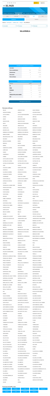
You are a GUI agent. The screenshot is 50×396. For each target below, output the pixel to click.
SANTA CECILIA (6, 302)
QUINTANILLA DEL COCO (37, 276)
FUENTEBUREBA (6, 189)
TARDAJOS (20, 320)
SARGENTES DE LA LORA (37, 311)
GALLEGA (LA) (35, 194)
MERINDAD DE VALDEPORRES (38, 231)
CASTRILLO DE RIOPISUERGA (8, 163)
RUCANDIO (35, 293)
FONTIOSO (20, 183)
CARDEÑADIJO (5, 154)
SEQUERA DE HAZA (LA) (37, 313)
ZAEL (19, 379)
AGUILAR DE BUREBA (7, 112)
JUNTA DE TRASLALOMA (37, 216)
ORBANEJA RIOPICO (21, 247)
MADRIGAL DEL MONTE (37, 220)
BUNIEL (34, 143)
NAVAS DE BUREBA (6, 242)
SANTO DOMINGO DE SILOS (8, 311)
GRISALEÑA (20, 196)
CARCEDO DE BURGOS (37, 152)
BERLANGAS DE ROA (36, 138)
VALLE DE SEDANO (36, 340)
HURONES (34, 209)
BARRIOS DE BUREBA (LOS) (23, 134)
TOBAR (34, 322)
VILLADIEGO (5, 351)
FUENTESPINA (5, 194)
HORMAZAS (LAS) (36, 203)
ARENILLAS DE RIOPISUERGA (23, 123)
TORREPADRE (20, 326)
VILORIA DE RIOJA (21, 377)
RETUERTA (35, 284)
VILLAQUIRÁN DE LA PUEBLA (8, 368)
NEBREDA (19, 242)
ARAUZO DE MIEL (6, 121)
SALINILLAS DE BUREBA (7, 298)
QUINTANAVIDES (36, 273)
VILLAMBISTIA (20, 362)
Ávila (7, 388)
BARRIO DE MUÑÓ (6, 134)
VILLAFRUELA (35, 353)
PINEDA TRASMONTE (7, 262)
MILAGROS (20, 234)
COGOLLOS (35, 172)
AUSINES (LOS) (5, 127)
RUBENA (4, 293)
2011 (43, 16)
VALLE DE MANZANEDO (22, 337)
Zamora (34, 391)
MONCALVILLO (20, 238)
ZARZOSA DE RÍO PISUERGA (38, 379)
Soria (16, 391)
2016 (25, 16)
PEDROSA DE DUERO (22, 256)
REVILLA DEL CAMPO (7, 287)
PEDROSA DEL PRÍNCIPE (7, 258)
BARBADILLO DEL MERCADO (23, 132)
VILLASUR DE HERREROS (37, 371)
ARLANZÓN (5, 125)
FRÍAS (34, 187)
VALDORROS (5, 335)
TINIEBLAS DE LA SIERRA (22, 322)
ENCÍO (34, 178)
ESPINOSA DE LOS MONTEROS (38, 180)
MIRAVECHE (5, 236)
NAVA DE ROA (35, 240)
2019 (7, 16)
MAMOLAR (20, 225)
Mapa (24, 13)
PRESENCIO (20, 267)
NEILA (34, 242)
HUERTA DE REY (6, 209)
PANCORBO (20, 253)
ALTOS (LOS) (20, 116)
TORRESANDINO (36, 326)
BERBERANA (20, 138)
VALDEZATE (35, 333)
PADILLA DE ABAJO (36, 247)
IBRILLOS (19, 211)
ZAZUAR (4, 382)
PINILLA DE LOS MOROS (37, 262)
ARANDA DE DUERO (21, 119)
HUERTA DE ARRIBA (36, 207)
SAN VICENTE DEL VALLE (22, 311)
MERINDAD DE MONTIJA (37, 229)
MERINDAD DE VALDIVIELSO (8, 234)
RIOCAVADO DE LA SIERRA (37, 289)
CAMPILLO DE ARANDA (37, 147)
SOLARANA (5, 315)
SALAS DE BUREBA (6, 295)
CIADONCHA (5, 169)
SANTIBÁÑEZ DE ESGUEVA (23, 309)
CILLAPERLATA (20, 169)
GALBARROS (20, 194)
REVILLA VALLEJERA (36, 287)
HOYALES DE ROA (6, 207)
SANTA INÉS (20, 304)
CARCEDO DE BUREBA (22, 152)
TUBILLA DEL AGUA (6, 331)
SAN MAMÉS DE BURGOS (7, 300)
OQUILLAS (5, 247)
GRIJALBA (5, 196)
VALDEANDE (20, 333)
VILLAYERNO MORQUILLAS (8, 375)
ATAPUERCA (35, 125)
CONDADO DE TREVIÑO (7, 174)
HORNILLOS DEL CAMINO (7, 205)
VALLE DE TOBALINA (7, 342)
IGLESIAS (4, 214)
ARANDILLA (35, 119)
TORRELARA (5, 326)
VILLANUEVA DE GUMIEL (22, 366)
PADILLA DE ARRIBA (6, 249)
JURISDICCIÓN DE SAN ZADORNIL (39, 218)
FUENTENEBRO (35, 192)
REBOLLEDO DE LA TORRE (8, 282)
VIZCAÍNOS (5, 379)
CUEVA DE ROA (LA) (6, 178)
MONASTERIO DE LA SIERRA (38, 236)
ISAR (19, 214)
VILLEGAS (34, 375)
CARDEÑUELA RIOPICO (37, 154)
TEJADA (34, 320)
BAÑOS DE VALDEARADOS (23, 130)
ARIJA (34, 123)
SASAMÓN (20, 313)
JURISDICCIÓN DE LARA (22, 218)
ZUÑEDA (19, 382)
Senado (36, 19)
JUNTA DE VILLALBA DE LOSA (8, 218)
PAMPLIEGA (5, 253)
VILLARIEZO (5, 371)
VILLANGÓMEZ (20, 364)
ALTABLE (4, 116)
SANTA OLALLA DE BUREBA (8, 309)
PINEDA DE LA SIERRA (37, 260)
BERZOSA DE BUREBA (7, 141)
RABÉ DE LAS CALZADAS (37, 280)
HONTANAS (5, 200)
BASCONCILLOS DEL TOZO (8, 136)
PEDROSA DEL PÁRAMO (37, 256)
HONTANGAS (20, 200)
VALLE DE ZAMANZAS (22, 344)
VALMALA (34, 346)
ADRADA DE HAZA (21, 110)
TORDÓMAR (5, 324)
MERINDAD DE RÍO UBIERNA (8, 231)
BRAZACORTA (35, 141)
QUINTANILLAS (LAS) (22, 278)
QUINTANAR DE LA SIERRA (23, 273)
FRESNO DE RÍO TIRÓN (7, 187)
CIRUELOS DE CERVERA (22, 172)
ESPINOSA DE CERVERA (7, 180)
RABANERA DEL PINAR (7, 280)
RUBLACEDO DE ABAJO (22, 293)
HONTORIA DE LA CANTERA (38, 200)
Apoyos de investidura (40, 13)
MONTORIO (5, 240)
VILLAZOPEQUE (21, 375)
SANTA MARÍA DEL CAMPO (38, 304)
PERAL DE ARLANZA (6, 260)
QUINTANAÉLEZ (21, 271)
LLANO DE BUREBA (21, 220)
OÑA (33, 245)
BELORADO (5, 138)
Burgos (15, 388)
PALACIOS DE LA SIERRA (37, 249)
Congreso (13, 19)
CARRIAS (4, 156)
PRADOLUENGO (6, 267)
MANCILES (35, 225)
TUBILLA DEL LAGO (21, 331)
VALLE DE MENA (36, 337)
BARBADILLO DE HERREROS (8, 132)
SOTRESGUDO (20, 318)
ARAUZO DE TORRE (36, 121)
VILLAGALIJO (5, 355)
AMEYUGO (34, 116)
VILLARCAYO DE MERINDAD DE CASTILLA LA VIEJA (40, 368)
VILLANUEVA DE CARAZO (7, 366)
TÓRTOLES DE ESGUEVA (7, 329)
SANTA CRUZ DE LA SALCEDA (23, 302)
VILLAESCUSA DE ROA (22, 351)
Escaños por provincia (30, 13)
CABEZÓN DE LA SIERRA (7, 147)
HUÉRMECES (20, 207)
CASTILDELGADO (21, 158)
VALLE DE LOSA (6, 337)
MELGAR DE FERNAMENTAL (8, 229)
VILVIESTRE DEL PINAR (37, 377)
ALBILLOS (19, 112)
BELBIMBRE (35, 136)
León (25, 388)
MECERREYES (20, 227)
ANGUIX (4, 119)
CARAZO (4, 152)
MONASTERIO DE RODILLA (8, 238)
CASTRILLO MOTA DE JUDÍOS (23, 163)
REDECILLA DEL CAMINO (22, 282)
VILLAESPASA (5, 353)
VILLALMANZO (20, 360)
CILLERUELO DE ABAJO (37, 169)
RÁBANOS (20, 280)
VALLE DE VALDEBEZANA (22, 342)
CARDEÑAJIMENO (21, 154)
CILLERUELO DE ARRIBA (7, 172)
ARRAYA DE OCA (21, 125)
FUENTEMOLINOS (21, 192)
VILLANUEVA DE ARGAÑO (37, 364)
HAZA (34, 198)
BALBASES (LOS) (6, 130)
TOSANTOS (20, 329)
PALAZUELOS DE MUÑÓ (37, 251)
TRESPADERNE (35, 329)
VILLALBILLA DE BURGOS (22, 357)
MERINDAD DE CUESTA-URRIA (23, 229)
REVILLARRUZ (20, 287)
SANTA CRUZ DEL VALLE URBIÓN (39, 302)
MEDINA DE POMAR (36, 227)
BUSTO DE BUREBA (21, 145)
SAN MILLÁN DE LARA (37, 300)
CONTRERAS (20, 174)
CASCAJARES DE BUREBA (22, 156)
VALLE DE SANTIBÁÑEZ (22, 340)
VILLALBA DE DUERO (7, 357)
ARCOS (4, 123)
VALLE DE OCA (5, 340)
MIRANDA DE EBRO (36, 234)
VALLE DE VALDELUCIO (7, 344)
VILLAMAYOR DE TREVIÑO (8, 362)
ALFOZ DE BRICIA (6, 114)
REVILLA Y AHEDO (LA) (7, 289)
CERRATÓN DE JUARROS (37, 167)
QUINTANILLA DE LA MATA (23, 276)
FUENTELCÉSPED (36, 189)
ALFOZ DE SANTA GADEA (37, 114)
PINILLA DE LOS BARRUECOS (23, 262)
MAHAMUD (20, 222)
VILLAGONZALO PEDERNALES (23, 355)
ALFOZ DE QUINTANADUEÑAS (23, 114)
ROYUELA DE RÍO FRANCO (37, 291)
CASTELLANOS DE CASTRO (8, 158)
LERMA (4, 220)
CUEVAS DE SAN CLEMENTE (23, 178)
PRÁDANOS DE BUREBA (37, 264)
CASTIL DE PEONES (36, 158)
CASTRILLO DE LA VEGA (22, 161)
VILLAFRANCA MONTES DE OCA (24, 353)
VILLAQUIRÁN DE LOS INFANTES (24, 368)
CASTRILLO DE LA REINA (7, 161)
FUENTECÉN (20, 189)
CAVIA (4, 165)
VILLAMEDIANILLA (36, 362)
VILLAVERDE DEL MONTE (22, 373)
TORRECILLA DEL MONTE (22, 324)
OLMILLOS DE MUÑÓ (21, 245)
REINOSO (19, 284)
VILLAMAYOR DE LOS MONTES (38, 360)
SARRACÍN (5, 313)
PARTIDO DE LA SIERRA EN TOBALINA (10, 256)
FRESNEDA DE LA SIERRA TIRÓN (9, 185)
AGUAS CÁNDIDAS (36, 110)
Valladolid (25, 391)
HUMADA (19, 209)
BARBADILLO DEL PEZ (37, 132)
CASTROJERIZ (35, 163)
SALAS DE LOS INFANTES (22, 295)
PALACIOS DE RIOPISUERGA (8, 251)
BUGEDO (19, 143)
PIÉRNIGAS (20, 260)
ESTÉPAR (4, 183)
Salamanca (43, 388)
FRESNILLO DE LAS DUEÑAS (38, 185)
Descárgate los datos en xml (25, 101)
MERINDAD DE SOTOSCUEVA (23, 231)
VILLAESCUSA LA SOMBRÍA (38, 351)
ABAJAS (4, 110)
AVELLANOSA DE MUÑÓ (22, 127)
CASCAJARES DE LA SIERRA (38, 156)
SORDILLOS (20, 315)
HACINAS (19, 198)
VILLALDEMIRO (6, 360)
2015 (34, 16)
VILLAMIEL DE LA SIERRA (7, 364)
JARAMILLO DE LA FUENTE (8, 216)
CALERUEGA (20, 147)
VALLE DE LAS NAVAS (37, 335)
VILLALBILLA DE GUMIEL (37, 357)
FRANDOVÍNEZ (35, 183)
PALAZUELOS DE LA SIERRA (23, 251)
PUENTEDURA (5, 269)
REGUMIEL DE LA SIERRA (7, 284)
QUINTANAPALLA (6, 273)
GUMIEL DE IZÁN (36, 196)
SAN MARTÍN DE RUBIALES (23, 300)
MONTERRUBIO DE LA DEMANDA (39, 238)
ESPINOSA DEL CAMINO (22, 180)
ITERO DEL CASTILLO (36, 214)
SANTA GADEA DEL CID (7, 304)
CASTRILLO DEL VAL (36, 161)
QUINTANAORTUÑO (36, 271)
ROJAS (19, 291)
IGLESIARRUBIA (35, 211)
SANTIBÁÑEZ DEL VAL (37, 309)
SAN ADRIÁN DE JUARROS (23, 298)
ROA (4, 291)
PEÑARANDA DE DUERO (37, 258)
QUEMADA (20, 269)
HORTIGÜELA (35, 205)
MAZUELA (5, 227)
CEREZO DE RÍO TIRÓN (22, 167)
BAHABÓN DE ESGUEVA (37, 127)
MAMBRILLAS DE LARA (7, 225)
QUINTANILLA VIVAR (36, 278)
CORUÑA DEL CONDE (36, 174)
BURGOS (4, 145)
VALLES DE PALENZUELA (7, 346)
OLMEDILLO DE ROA (6, 245)
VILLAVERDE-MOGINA (37, 373)
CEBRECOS (35, 165)
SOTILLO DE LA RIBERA (37, 315)
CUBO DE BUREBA (36, 176)
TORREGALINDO (36, 324)
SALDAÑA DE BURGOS (37, 295)
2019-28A (16, 16)
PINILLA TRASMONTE (7, 264)
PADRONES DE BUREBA (22, 249)
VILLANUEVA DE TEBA (37, 366)
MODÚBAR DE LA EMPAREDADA (24, 236)
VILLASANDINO (21, 371)
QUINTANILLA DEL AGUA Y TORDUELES (10, 276)
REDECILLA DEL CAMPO (37, 282)
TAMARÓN (5, 320)
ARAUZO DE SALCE (21, 121)
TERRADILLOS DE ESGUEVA (8, 322)
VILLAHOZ (34, 355)
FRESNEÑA (20, 185)
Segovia (6, 391)
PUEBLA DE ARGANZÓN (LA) (38, 267)
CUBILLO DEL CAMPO (22, 176)
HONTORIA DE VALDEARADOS (23, 203)
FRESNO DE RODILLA (22, 187)
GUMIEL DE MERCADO (7, 198)
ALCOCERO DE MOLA (36, 112)
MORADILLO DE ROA (21, 240)
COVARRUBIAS (5, 176)
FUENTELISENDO (6, 192)
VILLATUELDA (5, 373)
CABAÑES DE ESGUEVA (37, 145)
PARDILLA (34, 253)
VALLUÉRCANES (21, 346)
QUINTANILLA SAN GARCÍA (8, 278)
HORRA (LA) (20, 205)
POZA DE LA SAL (21, 264)
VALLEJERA (35, 344)
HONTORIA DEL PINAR (7, 203)
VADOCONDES (5, 333)
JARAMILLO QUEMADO (22, 216)
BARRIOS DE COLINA (36, 134)
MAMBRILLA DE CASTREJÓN (38, 222)
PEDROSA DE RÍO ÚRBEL (22, 258)
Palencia (34, 388)
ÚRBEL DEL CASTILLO (37, 331)
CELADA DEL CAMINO (7, 167)
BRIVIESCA (5, 143)
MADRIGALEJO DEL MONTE (8, 222)
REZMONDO (20, 289)
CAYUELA (19, 165)
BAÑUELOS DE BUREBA (37, 130)
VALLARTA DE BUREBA (22, 335)
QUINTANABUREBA (36, 269)
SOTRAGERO (5, 318)
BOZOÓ (19, 141)
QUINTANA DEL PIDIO (7, 271)
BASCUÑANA (20, 136)
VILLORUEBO (5, 377)
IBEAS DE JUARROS (6, 211)
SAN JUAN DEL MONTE (37, 298)
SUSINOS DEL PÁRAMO (37, 318)
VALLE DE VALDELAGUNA (37, 342)
